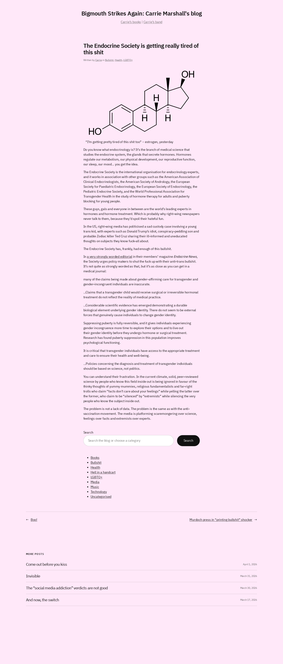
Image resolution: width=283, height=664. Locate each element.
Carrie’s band (152, 22)
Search (88, 432)
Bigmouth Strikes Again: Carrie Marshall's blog (141, 13)
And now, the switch (42, 600)
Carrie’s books (131, 22)
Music (95, 487)
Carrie (98, 60)
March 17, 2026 (248, 599)
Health (118, 60)
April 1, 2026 (250, 564)
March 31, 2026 (248, 576)
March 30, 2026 (248, 588)
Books (95, 458)
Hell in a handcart (103, 472)
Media (95, 482)
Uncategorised (101, 496)
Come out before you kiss (46, 564)
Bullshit (109, 60)
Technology (99, 492)
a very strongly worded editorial (109, 256)
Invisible (33, 576)
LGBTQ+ (127, 60)
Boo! (34, 520)
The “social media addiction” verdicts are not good (67, 588)
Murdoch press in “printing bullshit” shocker (221, 520)
